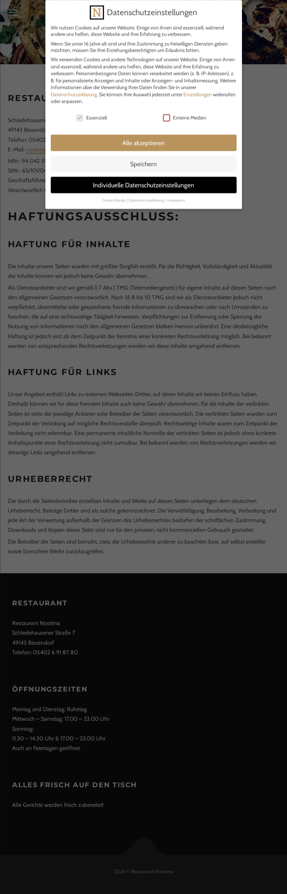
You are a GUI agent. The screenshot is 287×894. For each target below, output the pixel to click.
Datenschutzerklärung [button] (146, 195)
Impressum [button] (176, 195)
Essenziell (91, 112)
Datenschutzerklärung (74, 89)
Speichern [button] (143, 159)
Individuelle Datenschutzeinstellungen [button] (143, 180)
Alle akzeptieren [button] (143, 137)
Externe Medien (184, 112)
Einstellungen (197, 89)
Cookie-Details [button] (114, 195)
